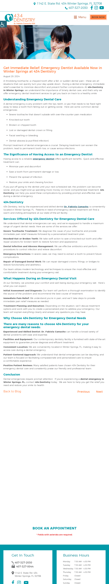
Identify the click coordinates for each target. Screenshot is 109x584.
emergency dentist (43, 158)
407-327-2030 (76, 7)
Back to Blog (12, 391)
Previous (83, 391)
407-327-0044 (22, 566)
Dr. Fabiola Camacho (76, 206)
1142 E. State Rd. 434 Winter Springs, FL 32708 (67, 3)
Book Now (98, 17)
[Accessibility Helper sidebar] (3, 24)
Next (99, 391)
